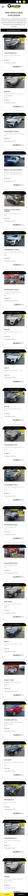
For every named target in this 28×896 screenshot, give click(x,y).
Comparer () (21, 894)
